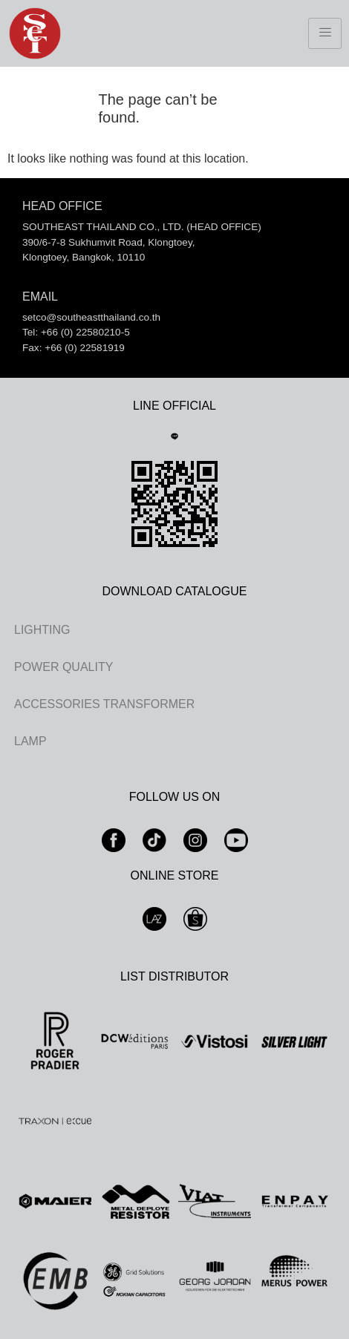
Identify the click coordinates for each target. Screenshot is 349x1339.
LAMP (30, 741)
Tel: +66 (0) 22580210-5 (76, 332)
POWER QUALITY (63, 667)
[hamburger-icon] (325, 33)
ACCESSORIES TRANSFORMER (104, 704)
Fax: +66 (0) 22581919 (73, 347)
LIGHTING (42, 629)
